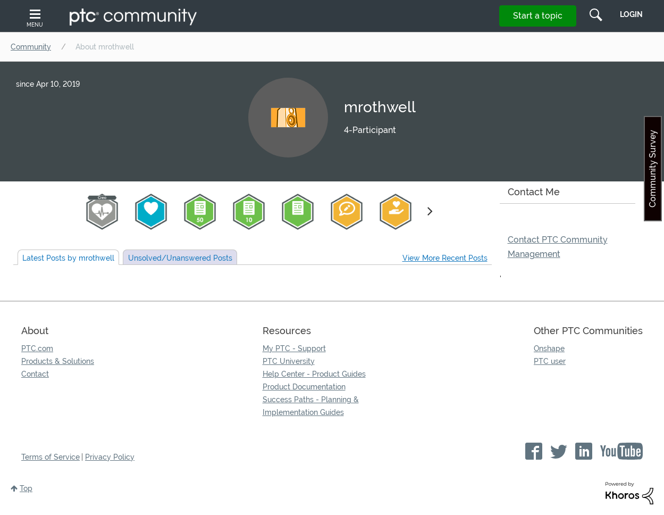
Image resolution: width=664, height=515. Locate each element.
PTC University (289, 361)
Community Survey (653, 168)
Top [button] (26, 488)
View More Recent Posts (445, 258)
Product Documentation (304, 387)
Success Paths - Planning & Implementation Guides (311, 406)
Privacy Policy (110, 457)
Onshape (549, 348)
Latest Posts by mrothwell (68, 258)
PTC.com (37, 348)
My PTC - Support (294, 348)
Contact (35, 374)
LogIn (631, 14)
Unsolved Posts (180, 258)
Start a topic (537, 16)
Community (31, 47)
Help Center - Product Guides (314, 374)
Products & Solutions (57, 361)
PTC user (550, 361)
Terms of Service (50, 457)
